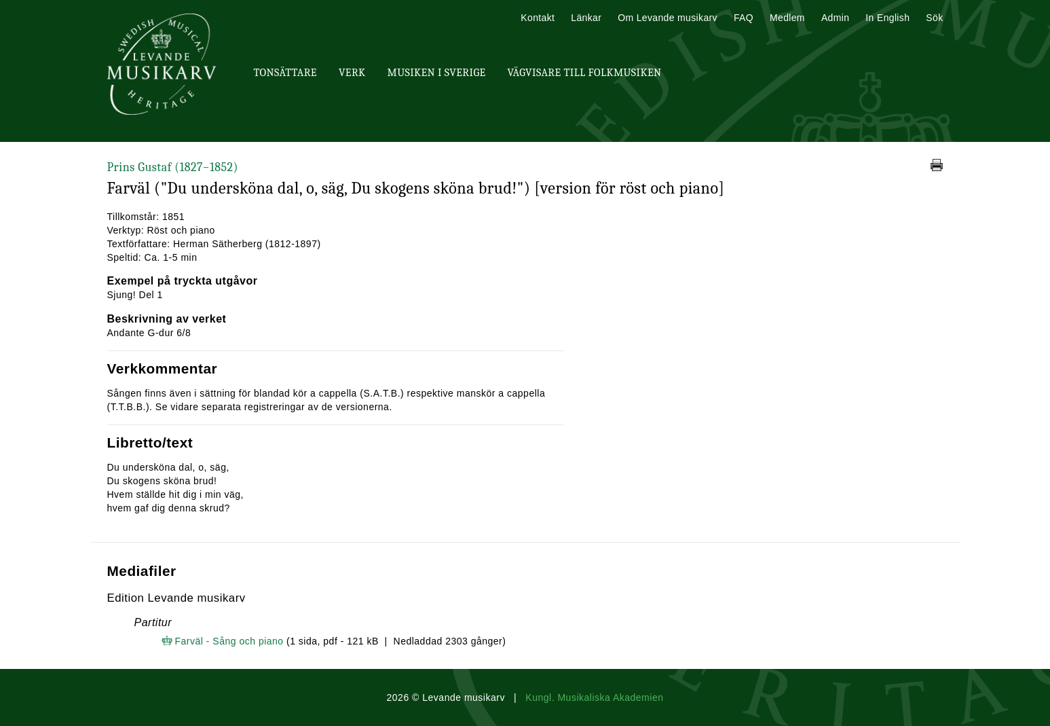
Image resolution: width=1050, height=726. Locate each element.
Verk (352, 73)
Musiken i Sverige (437, 73)
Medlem (787, 17)
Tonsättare (285, 73)
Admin (835, 17)
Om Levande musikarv (667, 17)
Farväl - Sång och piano (229, 641)
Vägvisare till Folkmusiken (584, 73)
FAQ (743, 17)
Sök (934, 17)
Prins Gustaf (172, 167)
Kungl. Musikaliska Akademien (594, 697)
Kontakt (538, 17)
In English (887, 17)
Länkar (586, 17)
